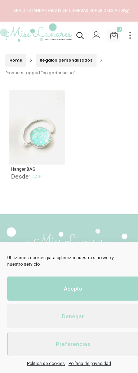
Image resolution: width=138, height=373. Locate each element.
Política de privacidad (89, 363)
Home (15, 60)
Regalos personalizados (66, 60)
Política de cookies (46, 363)
